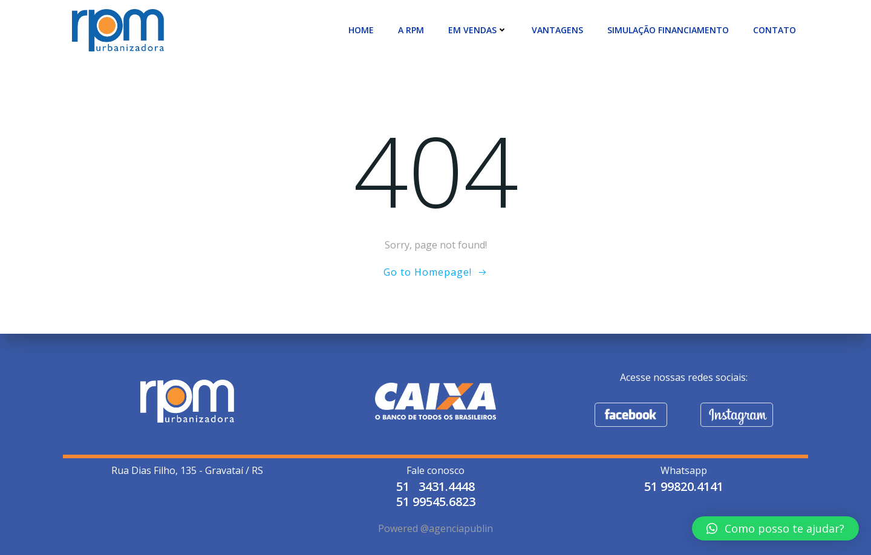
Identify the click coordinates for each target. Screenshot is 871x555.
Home (361, 30)
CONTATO (774, 30)
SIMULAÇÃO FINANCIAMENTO (668, 30)
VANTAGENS (557, 30)
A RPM (411, 30)
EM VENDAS (477, 30)
